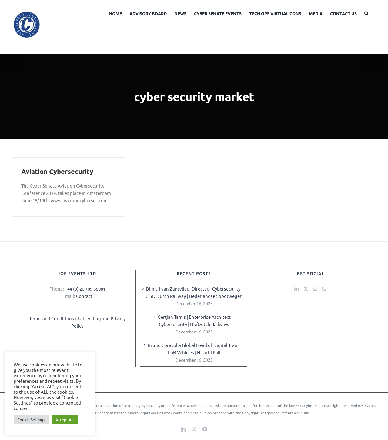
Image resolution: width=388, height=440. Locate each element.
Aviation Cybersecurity (57, 171)
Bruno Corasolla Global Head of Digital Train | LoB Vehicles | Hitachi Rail (194, 348)
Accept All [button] (64, 419)
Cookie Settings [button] (31, 419)
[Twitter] (305, 288)
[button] (366, 12)
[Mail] (315, 288)
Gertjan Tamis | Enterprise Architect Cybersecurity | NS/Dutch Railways (194, 320)
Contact (84, 296)
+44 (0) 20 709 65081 (85, 289)
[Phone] (324, 288)
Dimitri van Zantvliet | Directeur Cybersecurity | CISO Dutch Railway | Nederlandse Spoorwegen (194, 292)
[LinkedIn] (296, 288)
